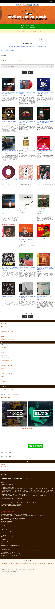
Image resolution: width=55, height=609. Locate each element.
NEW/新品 (13, 50)
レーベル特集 (4, 384)
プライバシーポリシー (34, 563)
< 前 (25, 72)
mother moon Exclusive (41, 46)
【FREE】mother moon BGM (6, 392)
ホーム (2, 50)
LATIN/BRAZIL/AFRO (5, 357)
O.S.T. (2, 376)
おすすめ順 (4, 66)
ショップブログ (48, 563)
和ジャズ (34, 46)
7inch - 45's (4, 60)
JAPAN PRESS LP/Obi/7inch (26, 46)
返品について (18, 563)
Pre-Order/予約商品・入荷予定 (33, 31)
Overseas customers (5, 399)
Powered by (10, 571)
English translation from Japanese (8, 512)
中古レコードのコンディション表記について (10, 394)
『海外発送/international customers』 (9, 511)
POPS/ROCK (3, 368)
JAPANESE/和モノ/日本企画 (14, 46)
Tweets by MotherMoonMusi (27, 428)
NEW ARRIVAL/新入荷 (19, 31)
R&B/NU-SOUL (4, 355)
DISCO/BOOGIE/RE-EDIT (6, 350)
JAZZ (2, 344)
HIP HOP (3, 352)
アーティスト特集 (4, 381)
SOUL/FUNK (7, 50)
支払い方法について (5, 563)
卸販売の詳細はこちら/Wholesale (29, 500)
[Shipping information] (5, 522)
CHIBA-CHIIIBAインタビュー (6, 397)
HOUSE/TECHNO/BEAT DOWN (7, 365)
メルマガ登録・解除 (42, 563)
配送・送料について (12, 563)
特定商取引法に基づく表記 (25, 563)
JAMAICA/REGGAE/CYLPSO (7, 360)
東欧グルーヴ (4, 363)
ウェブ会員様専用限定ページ (7, 389)
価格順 (9, 66)
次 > (30, 72)
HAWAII (20, 60)
